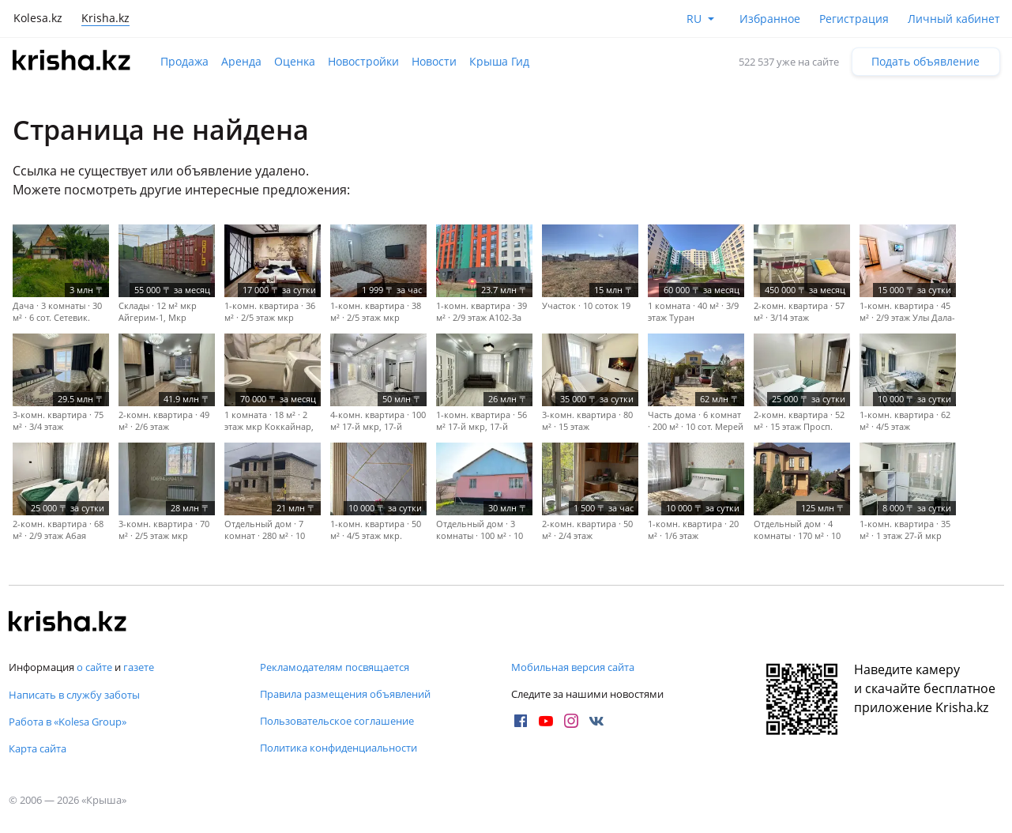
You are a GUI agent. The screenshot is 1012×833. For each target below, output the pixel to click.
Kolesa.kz (37, 17)
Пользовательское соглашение (337, 721)
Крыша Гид (499, 61)
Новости (434, 61)
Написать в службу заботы (74, 695)
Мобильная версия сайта (572, 667)
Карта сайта (37, 748)
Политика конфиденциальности (338, 748)
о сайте (94, 667)
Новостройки (363, 61)
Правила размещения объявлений (345, 694)
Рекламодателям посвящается (334, 667)
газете (138, 667)
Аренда (241, 61)
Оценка (294, 61)
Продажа (184, 61)
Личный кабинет (954, 18)
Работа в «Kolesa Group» (67, 721)
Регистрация (854, 18)
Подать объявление (925, 61)
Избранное (769, 18)
